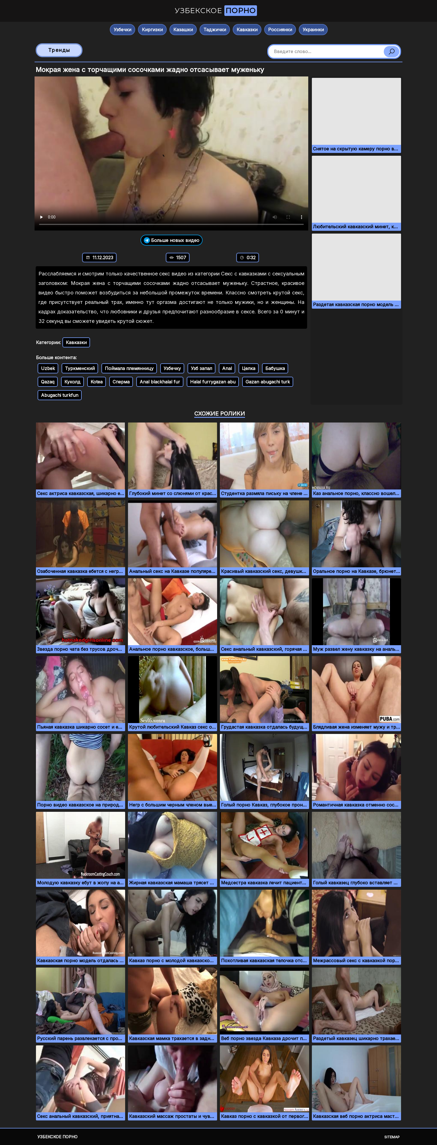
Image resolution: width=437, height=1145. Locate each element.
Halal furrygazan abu (213, 382)
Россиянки (280, 29)
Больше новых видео (171, 240)
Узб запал (201, 368)
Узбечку (172, 368)
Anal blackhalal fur (160, 382)
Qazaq (47, 382)
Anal (227, 368)
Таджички (214, 29)
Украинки (313, 29)
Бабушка (275, 368)
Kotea (97, 382)
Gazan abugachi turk (268, 382)
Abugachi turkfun (59, 395)
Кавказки (247, 29)
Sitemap (392, 1137)
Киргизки (152, 29)
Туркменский (80, 368)
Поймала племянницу (129, 368)
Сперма (121, 382)
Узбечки (122, 29)
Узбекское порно (57, 1136)
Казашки (183, 29)
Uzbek (48, 368)
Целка (248, 368)
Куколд (72, 382)
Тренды (59, 50)
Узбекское (216, 10)
